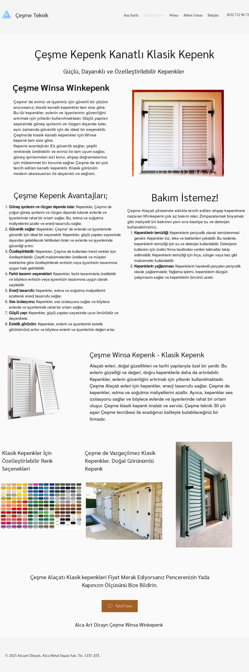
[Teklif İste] (120, 606)
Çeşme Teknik (31, 15)
